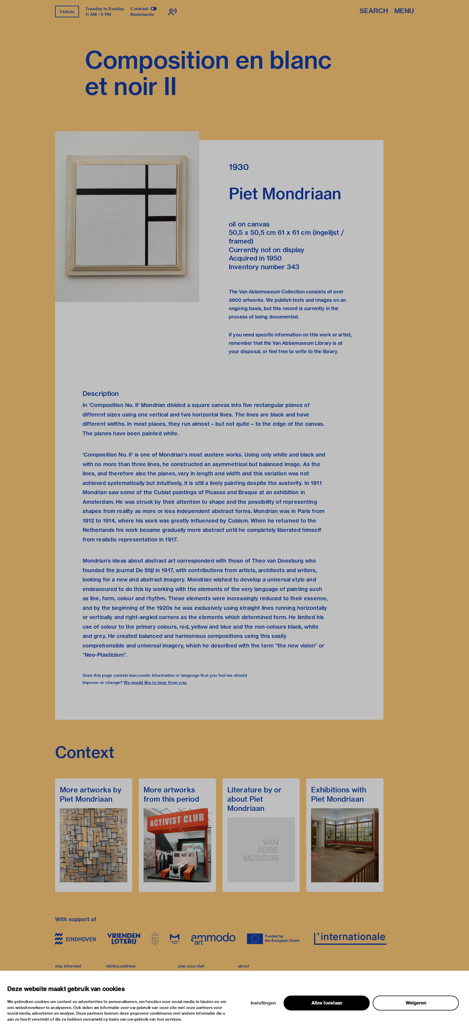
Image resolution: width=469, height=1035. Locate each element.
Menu (404, 11)
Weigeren (416, 1003)
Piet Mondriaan (285, 193)
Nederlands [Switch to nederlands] (142, 14)
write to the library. (316, 351)
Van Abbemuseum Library (301, 343)
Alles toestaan (326, 1003)
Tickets (67, 11)
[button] (127, 216)
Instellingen (263, 1003)
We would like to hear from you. (155, 682)
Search (374, 11)
